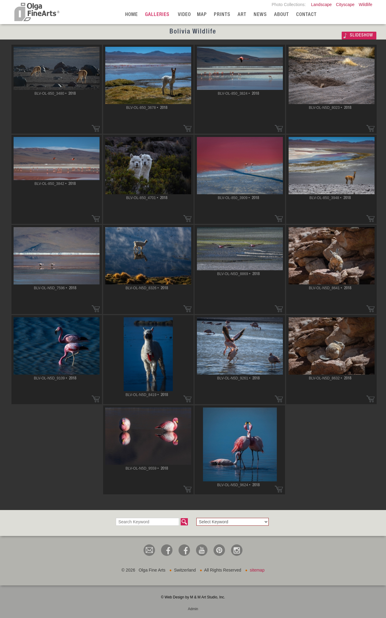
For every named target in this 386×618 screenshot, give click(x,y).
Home (131, 14)
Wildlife (365, 4)
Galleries (157, 14)
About (281, 14)
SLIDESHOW (361, 35)
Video (184, 14)
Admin (193, 609)
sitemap (257, 570)
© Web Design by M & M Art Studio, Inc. (193, 597)
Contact (306, 14)
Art (242, 14)
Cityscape (345, 4)
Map (202, 14)
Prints (222, 14)
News (260, 14)
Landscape (321, 4)
